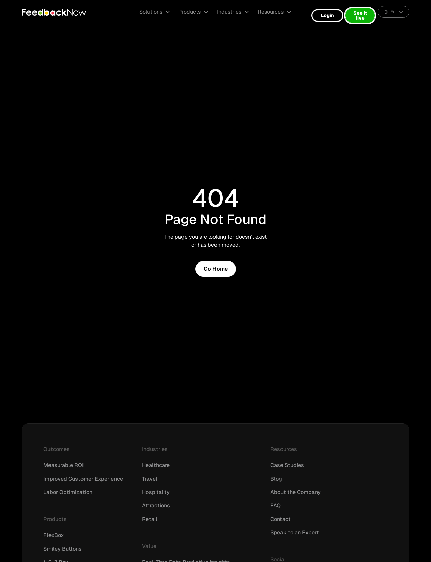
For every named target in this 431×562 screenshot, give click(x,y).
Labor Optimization (67, 492)
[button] (154, 12)
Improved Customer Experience (83, 478)
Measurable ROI (63, 465)
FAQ (275, 505)
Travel (149, 478)
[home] (54, 12)
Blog (276, 478)
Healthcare (156, 465)
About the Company (295, 492)
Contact (280, 519)
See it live (360, 15)
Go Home (216, 268)
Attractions (156, 505)
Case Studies (287, 465)
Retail (149, 519)
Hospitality (156, 492)
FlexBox (53, 535)
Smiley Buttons (62, 548)
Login (327, 15)
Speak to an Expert (294, 532)
